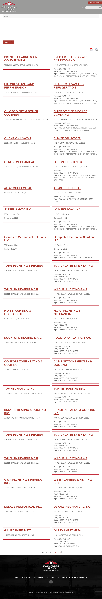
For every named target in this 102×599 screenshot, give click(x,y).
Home (17, 577)
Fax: (55, 277)
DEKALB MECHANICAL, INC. (23, 507)
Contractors (38, 577)
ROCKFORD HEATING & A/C (23, 338)
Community (51, 577)
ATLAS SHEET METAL (18, 188)
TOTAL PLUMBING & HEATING (23, 265)
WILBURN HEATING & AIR (21, 289)
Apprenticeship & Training (67, 577)
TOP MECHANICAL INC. (19, 388)
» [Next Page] (60, 552)
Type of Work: (59, 74)
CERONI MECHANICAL (19, 162)
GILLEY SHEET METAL (18, 530)
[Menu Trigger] (99, 2)
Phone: (56, 69)
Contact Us (83, 577)
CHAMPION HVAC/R (17, 138)
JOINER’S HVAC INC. (18, 209)
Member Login (95, 3)
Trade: (56, 71)
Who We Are (26, 577)
